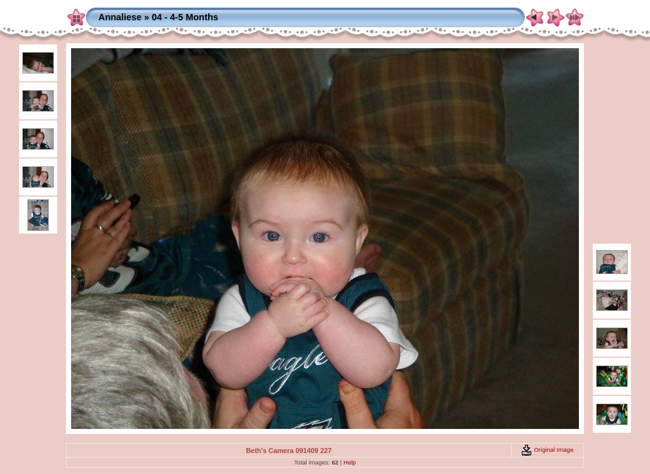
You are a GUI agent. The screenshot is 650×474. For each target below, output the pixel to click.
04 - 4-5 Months (185, 17)
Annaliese (120, 17)
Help (349, 462)
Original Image (547, 449)
